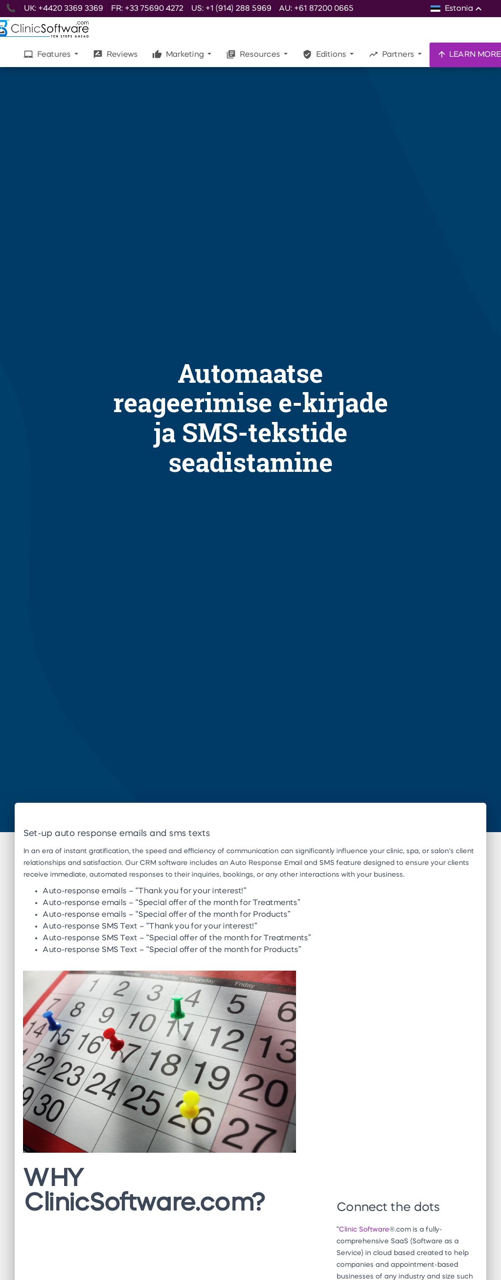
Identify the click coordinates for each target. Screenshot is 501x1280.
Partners (392, 54)
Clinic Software (364, 1229)
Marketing (178, 54)
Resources (254, 54)
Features (47, 54)
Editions (325, 54)
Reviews (115, 54)
